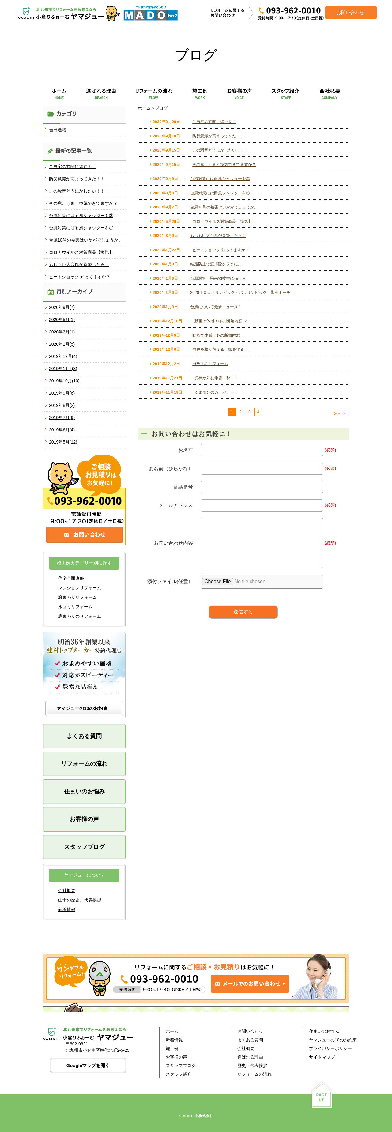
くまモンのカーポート (214, 392)
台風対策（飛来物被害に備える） (220, 278)
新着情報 (66, 909)
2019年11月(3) (63, 368)
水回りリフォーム (75, 606)
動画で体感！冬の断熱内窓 (216, 335)
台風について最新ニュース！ (216, 307)
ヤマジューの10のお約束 (81, 708)
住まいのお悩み (84, 791)
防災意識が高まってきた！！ (218, 136)
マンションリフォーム (79, 587)
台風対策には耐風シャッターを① (220, 193)
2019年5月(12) (63, 442)
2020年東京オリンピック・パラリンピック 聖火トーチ (240, 292)
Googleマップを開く (88, 1065)
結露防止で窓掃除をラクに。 (216, 264)
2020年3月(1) (62, 331)
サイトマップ (322, 1057)
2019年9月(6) (62, 393)
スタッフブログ (84, 847)
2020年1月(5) (62, 344)
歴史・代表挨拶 (252, 1065)
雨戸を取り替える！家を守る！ (220, 349)
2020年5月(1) (62, 319)
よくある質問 (84, 736)
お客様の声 (84, 819)
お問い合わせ (250, 1031)
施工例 (172, 1048)
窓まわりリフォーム (77, 597)
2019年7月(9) (62, 417)
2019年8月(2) (62, 405)
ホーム (144, 108)
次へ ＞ (340, 413)
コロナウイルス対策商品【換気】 (222, 221)
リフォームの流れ (84, 763)
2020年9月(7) (62, 307)
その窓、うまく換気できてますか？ (224, 164)
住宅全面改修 (71, 578)
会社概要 (66, 890)
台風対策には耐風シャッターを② (220, 178)
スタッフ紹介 (178, 1074)
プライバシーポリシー (330, 1048)
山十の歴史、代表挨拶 (79, 900)
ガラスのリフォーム (210, 364)
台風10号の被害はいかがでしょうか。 (224, 207)
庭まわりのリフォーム (79, 616)
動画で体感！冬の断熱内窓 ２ (220, 321)
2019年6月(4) (62, 429)
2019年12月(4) (63, 356)
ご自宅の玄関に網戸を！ (214, 121)
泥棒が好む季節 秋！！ (216, 378)
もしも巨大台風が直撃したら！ (218, 235)
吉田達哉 (57, 129)
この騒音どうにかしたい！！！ (220, 150)
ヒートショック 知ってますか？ (220, 250)
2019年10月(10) (64, 380)
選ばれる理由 (250, 1057)
